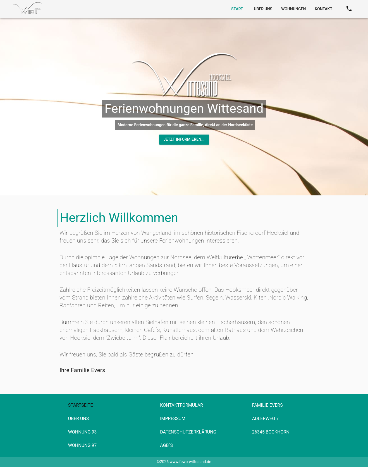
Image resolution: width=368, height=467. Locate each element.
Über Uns (78, 418)
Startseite (80, 405)
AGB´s (166, 445)
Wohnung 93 (82, 432)
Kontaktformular (181, 405)
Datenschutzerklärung (188, 432)
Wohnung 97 (82, 445)
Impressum (172, 418)
